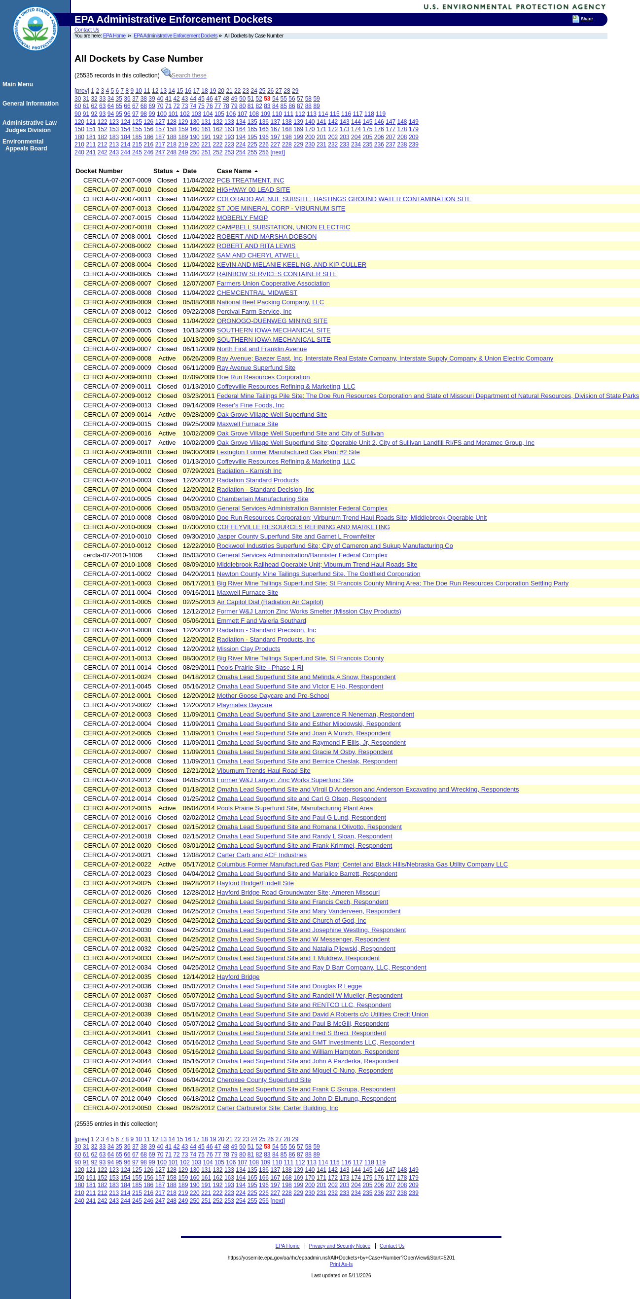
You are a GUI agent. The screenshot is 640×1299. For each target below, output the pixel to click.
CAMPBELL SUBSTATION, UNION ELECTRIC (284, 227)
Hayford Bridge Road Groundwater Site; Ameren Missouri (298, 892)
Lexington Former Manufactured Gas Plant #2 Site (288, 452)
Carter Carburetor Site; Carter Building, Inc (277, 1108)
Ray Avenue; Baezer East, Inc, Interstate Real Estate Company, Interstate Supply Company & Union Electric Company (385, 358)
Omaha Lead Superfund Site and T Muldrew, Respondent (298, 958)
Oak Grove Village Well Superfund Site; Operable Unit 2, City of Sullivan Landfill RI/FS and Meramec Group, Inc (375, 442)
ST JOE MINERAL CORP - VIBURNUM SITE (281, 208)
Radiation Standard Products (258, 480)
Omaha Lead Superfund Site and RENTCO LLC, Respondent (304, 1005)
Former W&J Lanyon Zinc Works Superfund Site (285, 780)
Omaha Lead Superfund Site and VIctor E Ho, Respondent (300, 686)
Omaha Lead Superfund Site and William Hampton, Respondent (308, 1051)
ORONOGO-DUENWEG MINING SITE (272, 321)
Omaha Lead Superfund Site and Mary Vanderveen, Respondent (309, 911)
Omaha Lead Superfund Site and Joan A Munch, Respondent (304, 733)
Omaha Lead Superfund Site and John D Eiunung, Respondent (306, 1098)
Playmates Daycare (245, 705)
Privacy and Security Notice (340, 1246)
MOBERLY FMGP (242, 217)
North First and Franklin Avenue (262, 349)
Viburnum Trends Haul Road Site (264, 770)
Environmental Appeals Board (26, 145)
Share (587, 18)
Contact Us (86, 30)
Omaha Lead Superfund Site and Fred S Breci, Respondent (301, 1033)
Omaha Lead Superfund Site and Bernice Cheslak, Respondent (307, 761)
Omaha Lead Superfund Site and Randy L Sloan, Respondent (304, 836)
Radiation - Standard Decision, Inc (265, 489)
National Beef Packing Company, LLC (270, 302)
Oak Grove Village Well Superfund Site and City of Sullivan (300, 433)
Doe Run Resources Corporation (263, 377)
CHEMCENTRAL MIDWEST (257, 292)
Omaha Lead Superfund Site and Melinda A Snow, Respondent (306, 677)
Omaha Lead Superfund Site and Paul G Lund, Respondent (301, 817)
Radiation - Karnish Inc (249, 470)
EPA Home (114, 35)
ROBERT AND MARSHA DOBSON (267, 236)
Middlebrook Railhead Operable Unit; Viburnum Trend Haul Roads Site (317, 564)
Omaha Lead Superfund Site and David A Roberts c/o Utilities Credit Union (322, 1014)
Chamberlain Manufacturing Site (263, 499)
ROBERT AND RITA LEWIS (256, 246)
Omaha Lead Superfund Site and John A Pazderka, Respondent (308, 1061)
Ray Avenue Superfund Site (256, 367)
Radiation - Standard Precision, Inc (266, 630)
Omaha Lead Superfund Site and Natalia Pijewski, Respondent (306, 948)
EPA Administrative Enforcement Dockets (175, 35)
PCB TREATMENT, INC (250, 180)
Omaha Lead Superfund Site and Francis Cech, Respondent (303, 901)
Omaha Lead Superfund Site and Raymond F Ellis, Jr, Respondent (311, 742)
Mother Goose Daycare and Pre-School (273, 695)
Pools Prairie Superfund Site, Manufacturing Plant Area (295, 808)
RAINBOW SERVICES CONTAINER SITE (277, 274)
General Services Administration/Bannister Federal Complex (302, 555)
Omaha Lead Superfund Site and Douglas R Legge (289, 986)
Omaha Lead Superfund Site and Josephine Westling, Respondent (311, 930)
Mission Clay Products (249, 648)
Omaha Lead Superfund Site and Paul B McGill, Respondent (303, 1023)
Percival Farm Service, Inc (254, 311)
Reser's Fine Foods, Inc (250, 405)
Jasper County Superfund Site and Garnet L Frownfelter (296, 536)
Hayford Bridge (238, 976)
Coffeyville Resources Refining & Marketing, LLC (286, 386)
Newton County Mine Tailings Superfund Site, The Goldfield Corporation (319, 573)
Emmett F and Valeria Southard (261, 620)
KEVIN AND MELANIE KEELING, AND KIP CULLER (291, 264)
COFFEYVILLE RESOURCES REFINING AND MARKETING (303, 527)
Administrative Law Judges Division (31, 126)
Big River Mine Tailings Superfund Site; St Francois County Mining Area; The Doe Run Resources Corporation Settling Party (393, 583)
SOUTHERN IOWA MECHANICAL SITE (274, 330)
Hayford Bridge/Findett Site (255, 883)
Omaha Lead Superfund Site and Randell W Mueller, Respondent (310, 995)
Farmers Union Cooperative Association (273, 283)
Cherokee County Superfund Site (264, 1079)
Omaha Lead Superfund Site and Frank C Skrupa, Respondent (306, 1089)
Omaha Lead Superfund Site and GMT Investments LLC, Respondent (316, 1042)
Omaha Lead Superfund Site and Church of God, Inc (291, 920)
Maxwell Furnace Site (247, 424)
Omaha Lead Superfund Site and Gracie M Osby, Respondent (305, 752)
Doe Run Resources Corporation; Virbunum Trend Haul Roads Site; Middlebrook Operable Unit (352, 517)
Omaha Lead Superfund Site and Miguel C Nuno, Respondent (305, 1070)
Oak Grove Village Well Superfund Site (272, 414)
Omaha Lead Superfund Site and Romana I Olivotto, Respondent (309, 826)
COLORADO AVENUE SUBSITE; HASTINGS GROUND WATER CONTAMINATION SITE (344, 199)
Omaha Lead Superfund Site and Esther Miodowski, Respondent (309, 723)
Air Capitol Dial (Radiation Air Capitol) (270, 602)
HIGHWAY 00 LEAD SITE (253, 189)
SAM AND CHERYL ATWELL (258, 255)
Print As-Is (341, 1264)
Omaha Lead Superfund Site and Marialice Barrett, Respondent (307, 873)
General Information (32, 103)
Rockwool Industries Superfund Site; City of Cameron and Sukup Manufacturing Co (335, 545)
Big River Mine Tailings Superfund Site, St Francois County (300, 658)
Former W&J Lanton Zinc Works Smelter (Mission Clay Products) (309, 611)
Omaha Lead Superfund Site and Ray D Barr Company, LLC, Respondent (322, 967)
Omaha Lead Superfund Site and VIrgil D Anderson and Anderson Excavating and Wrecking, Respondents (368, 789)
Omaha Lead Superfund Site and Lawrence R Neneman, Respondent (315, 714)
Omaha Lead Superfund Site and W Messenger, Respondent (303, 939)
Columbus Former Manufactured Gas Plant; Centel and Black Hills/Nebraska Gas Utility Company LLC (362, 864)
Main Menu (19, 84)
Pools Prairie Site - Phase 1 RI (260, 667)
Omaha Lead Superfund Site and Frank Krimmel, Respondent (304, 845)
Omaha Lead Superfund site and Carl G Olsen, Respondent (302, 798)
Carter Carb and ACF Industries (262, 855)
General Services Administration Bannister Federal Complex (302, 508)
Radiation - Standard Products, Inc (266, 639)
